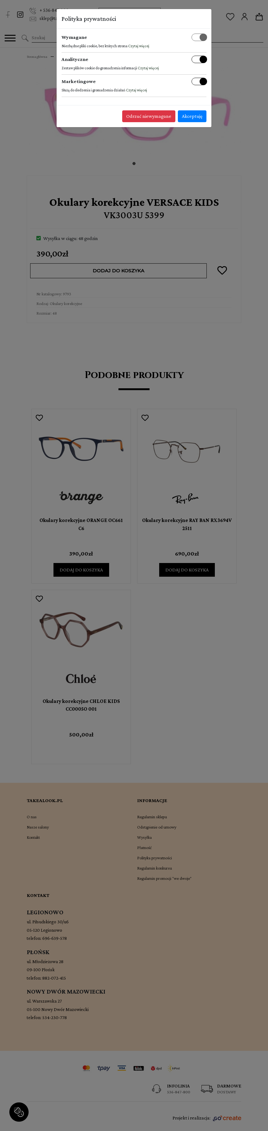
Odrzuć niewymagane (148, 116)
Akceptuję (192, 116)
